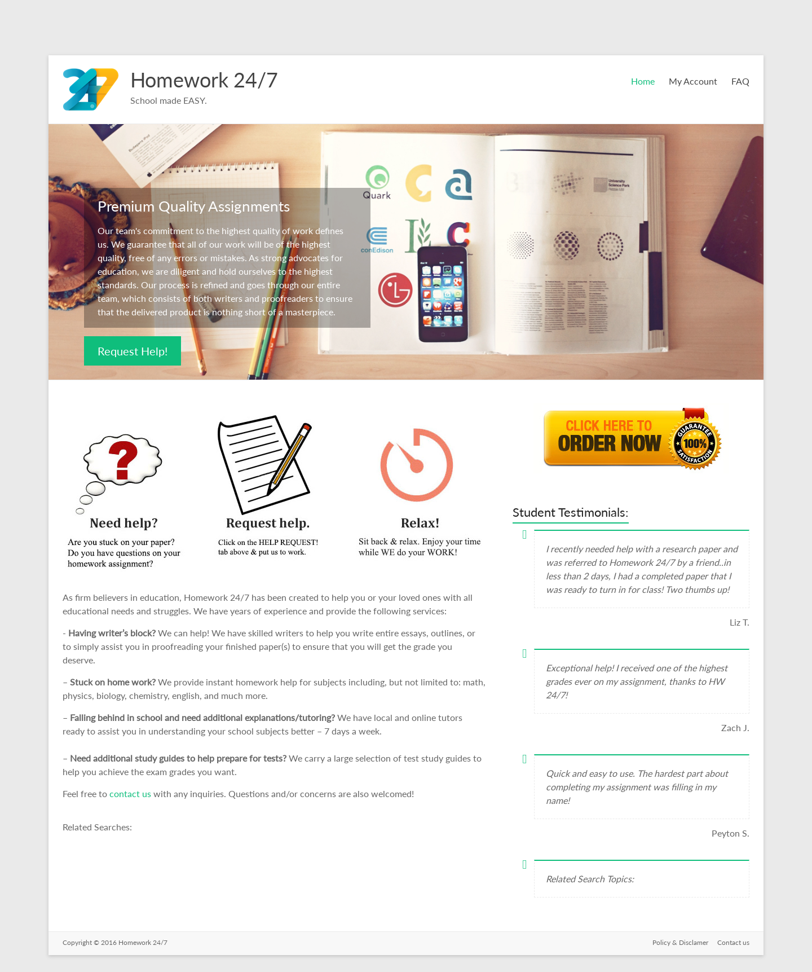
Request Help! (132, 351)
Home (643, 81)
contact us (131, 793)
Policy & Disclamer (680, 942)
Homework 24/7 (204, 79)
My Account (693, 81)
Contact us (733, 942)
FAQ (740, 81)
